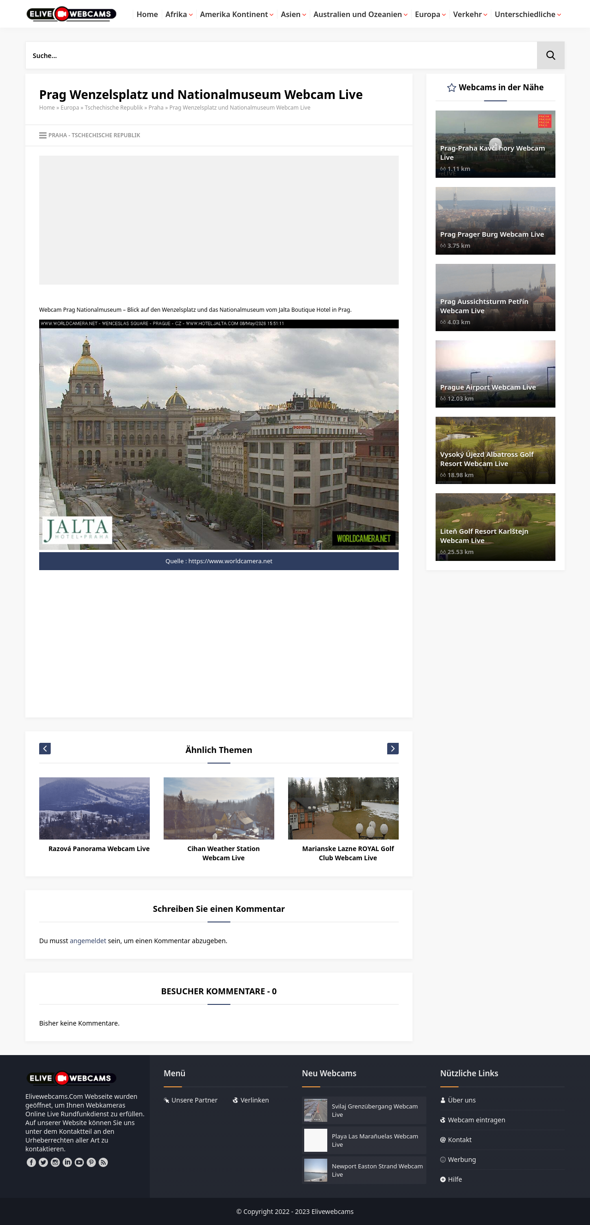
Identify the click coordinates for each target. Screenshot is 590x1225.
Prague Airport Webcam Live (488, 386)
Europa (70, 107)
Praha (156, 107)
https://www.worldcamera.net (230, 561)
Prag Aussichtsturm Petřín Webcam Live (484, 306)
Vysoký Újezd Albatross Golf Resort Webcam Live (487, 458)
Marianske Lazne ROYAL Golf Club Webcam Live (348, 853)
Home (47, 107)
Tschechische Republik (114, 107)
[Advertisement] (219, 220)
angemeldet (88, 940)
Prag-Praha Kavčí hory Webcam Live (492, 152)
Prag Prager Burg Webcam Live (492, 234)
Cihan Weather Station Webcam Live (223, 853)
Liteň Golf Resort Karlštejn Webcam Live (484, 535)
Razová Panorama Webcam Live (99, 848)
